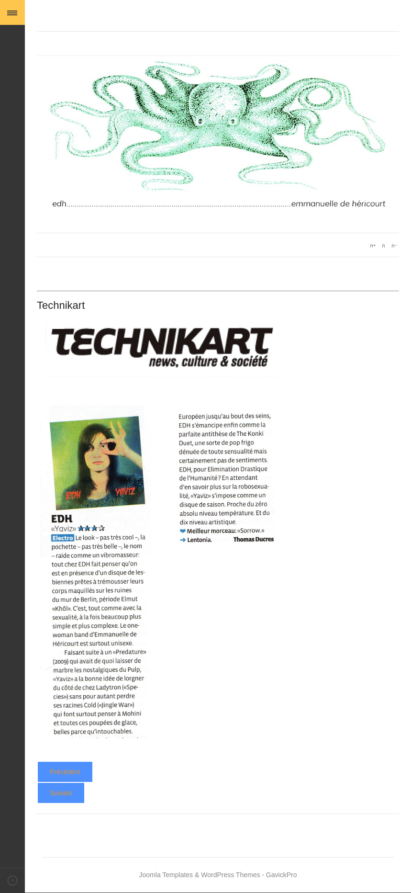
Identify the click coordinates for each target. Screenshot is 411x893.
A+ (372, 245)
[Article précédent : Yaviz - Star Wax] (65, 772)
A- (394, 245)
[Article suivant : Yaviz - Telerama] (61, 793)
